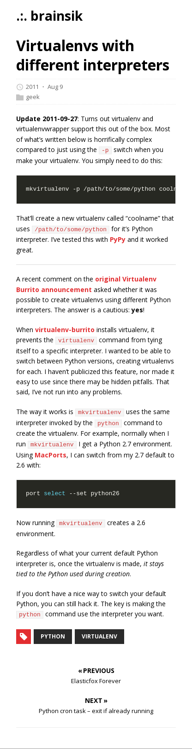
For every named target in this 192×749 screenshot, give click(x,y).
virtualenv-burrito (65, 329)
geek (33, 97)
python (53, 636)
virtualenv (99, 636)
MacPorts (50, 455)
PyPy (118, 239)
